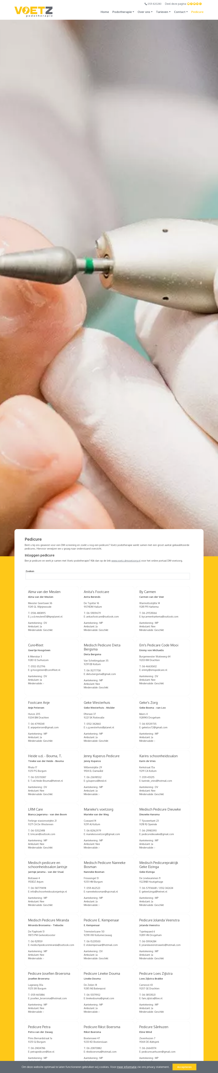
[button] (170, 1067)
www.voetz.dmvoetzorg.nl (126, 560)
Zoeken (30, 571)
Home (105, 12)
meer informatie (127, 1067)
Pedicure (197, 12)
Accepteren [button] (184, 1066)
